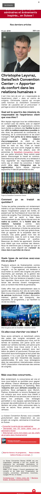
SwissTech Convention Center (27, 152)
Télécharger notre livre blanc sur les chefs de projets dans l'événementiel (20, 434)
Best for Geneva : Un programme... (15, 452)
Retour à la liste (34, 452)
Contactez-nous (8, 478)
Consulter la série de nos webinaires (17, 426)
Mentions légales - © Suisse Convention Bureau (20, 478)
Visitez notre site (22, 478)
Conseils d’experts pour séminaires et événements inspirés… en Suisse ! (20, 12)
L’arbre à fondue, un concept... (20, 455)
